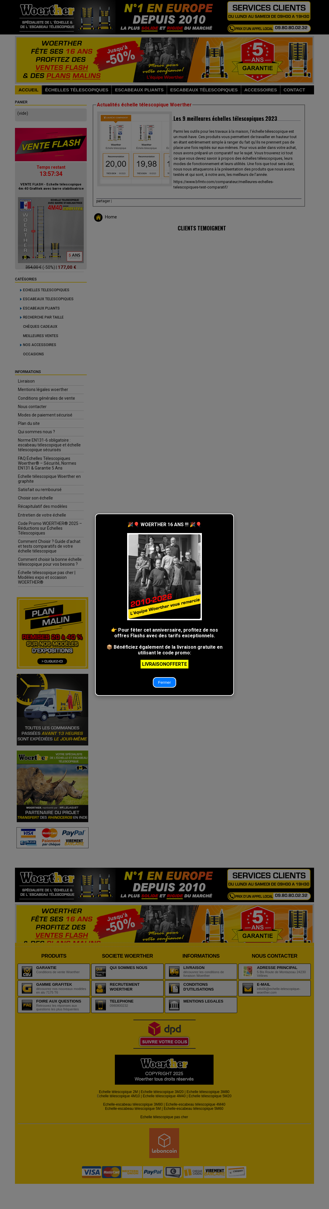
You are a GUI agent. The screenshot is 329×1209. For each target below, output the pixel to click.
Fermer (164, 682)
